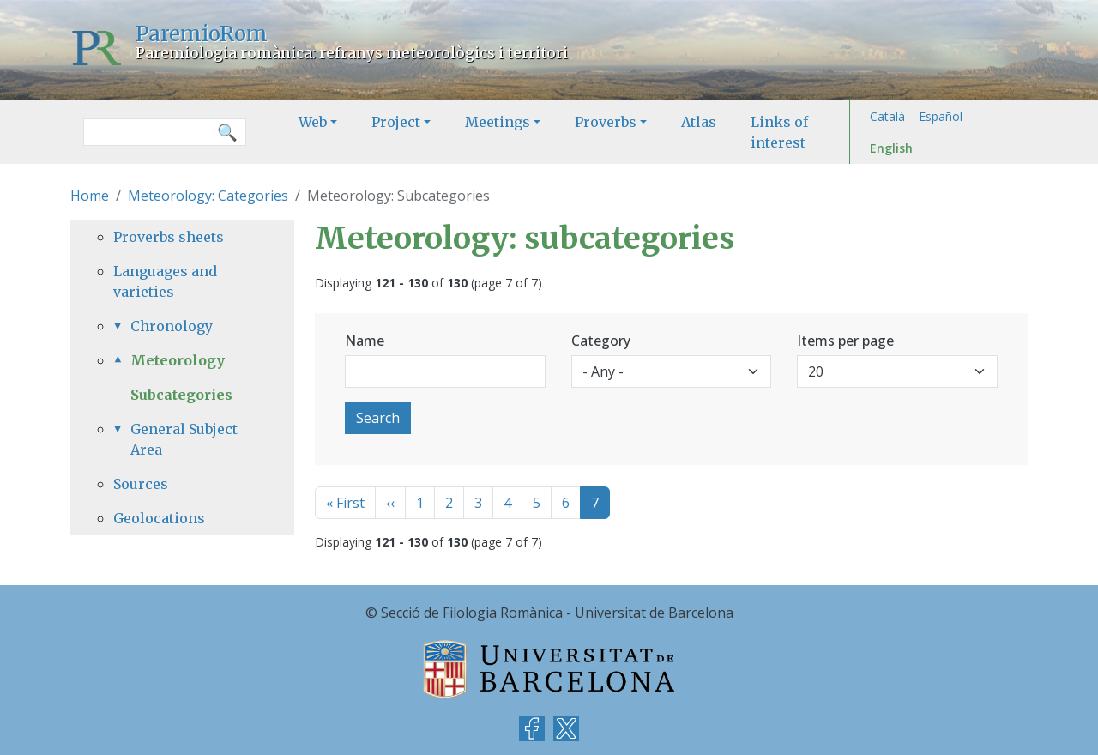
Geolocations (159, 518)
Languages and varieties (165, 281)
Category (600, 340)
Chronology (171, 326)
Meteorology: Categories (208, 195)
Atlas (698, 121)
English (891, 148)
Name (364, 340)
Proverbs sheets (168, 236)
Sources (140, 483)
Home (89, 195)
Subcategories (181, 394)
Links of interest (779, 132)
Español (940, 116)
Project (395, 121)
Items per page (845, 340)
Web (313, 121)
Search (378, 417)
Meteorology (177, 360)
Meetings (497, 121)
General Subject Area (184, 439)
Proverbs (605, 121)
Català (887, 116)
